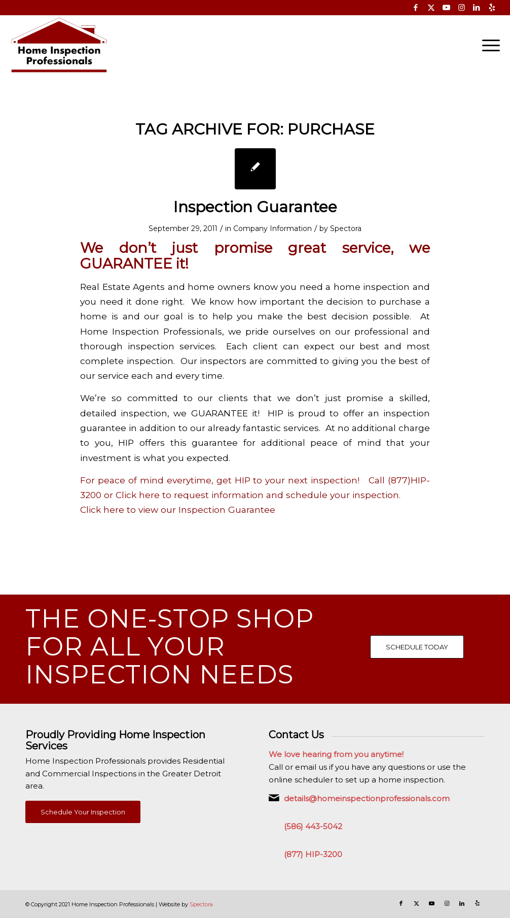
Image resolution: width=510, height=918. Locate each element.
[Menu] (488, 45)
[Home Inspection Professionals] (59, 45)
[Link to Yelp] (492, 7)
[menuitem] (488, 45)
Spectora (345, 228)
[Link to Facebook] (416, 7)
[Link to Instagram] (461, 7)
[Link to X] (431, 7)
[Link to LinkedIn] (476, 7)
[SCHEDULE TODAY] (417, 647)
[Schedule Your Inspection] (82, 812)
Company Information (272, 228)
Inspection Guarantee (255, 207)
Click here (139, 494)
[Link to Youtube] (446, 7)
